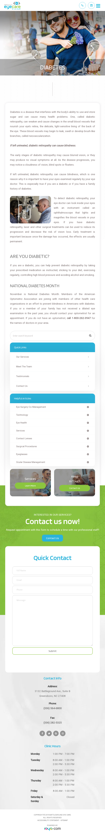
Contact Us (21, 386)
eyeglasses (21, 454)
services (20, 431)
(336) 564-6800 (52, 708)
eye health (21, 423)
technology (22, 415)
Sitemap (64, 820)
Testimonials (22, 376)
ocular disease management (30, 462)
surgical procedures (26, 446)
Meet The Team (24, 366)
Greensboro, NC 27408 (52, 693)
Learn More (30, 485)
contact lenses (24, 438)
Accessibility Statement (48, 820)
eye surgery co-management (31, 407)
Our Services (22, 357)
